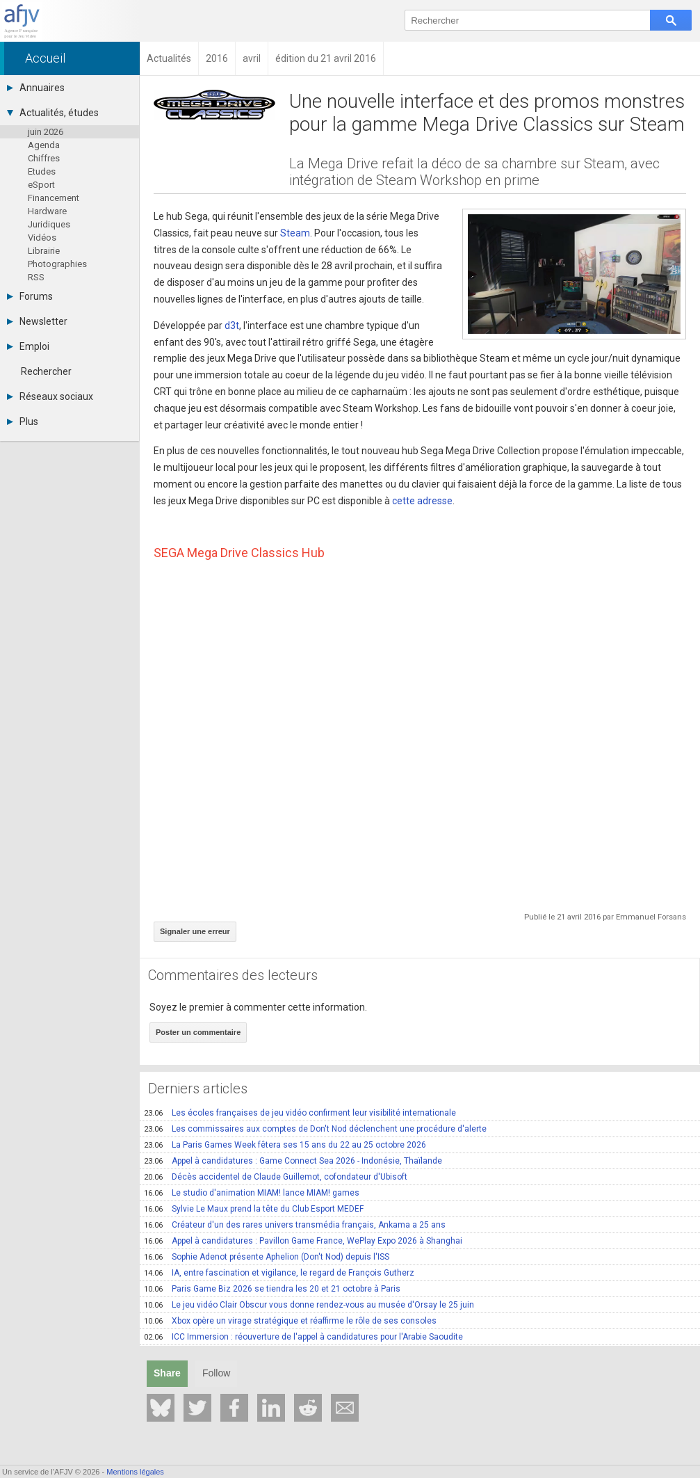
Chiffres (44, 158)
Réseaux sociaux (50, 396)
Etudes (42, 171)
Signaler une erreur (195, 931)
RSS (36, 277)
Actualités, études (53, 112)
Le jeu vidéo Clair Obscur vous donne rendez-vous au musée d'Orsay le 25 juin (309, 1305)
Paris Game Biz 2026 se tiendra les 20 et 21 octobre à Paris (272, 1289)
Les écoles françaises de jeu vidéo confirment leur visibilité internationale (300, 1113)
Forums (30, 296)
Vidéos (42, 237)
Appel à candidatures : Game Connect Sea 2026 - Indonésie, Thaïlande (293, 1161)
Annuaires (36, 87)
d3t (232, 325)
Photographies (57, 264)
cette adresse (422, 500)
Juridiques (49, 224)
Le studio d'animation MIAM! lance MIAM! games (251, 1193)
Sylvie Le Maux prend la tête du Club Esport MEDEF (254, 1209)
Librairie (44, 251)
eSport (41, 184)
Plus (22, 421)
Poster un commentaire (198, 1032)
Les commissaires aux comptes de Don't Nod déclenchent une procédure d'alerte (315, 1129)
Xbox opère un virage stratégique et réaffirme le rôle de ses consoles (290, 1321)
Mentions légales (135, 1472)
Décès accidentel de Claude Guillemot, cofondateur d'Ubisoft (275, 1177)
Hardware (47, 211)
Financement (53, 198)
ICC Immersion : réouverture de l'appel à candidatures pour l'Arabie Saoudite (303, 1337)
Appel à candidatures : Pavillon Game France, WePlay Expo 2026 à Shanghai (303, 1241)
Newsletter (37, 321)
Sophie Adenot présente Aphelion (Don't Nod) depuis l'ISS (266, 1257)
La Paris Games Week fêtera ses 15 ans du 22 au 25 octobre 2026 (285, 1145)
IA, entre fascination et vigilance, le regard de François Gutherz (279, 1273)
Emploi (28, 346)
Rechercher (46, 371)
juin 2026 (45, 132)
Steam (295, 233)
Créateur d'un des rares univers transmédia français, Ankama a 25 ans (295, 1225)
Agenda (44, 145)
